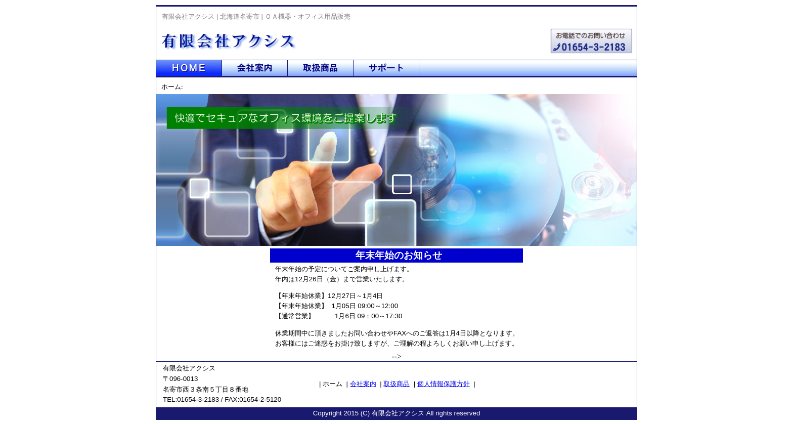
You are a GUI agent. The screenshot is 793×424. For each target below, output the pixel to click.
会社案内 (363, 384)
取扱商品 (396, 384)
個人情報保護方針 (443, 384)
